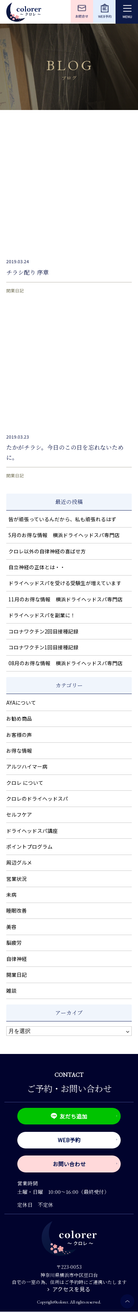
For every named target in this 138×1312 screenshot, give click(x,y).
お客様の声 (19, 734)
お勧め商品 (19, 718)
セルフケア (19, 814)
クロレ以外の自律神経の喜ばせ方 (47, 551)
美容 (11, 926)
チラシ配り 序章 (27, 272)
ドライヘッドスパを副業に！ (41, 615)
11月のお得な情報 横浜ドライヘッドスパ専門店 (65, 599)
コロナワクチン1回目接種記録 (43, 647)
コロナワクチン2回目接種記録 (43, 631)
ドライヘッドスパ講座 (32, 830)
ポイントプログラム (29, 846)
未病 (11, 894)
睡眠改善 (16, 910)
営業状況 (16, 878)
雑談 (11, 990)
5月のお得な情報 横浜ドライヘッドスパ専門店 (64, 535)
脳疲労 (14, 942)
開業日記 (15, 290)
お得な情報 (19, 750)
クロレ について (24, 782)
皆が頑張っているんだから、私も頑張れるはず (62, 519)
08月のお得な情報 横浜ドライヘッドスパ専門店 (65, 663)
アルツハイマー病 (26, 766)
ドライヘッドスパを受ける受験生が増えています (64, 583)
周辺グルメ (19, 862)
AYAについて (21, 702)
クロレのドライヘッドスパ (37, 798)
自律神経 (16, 958)
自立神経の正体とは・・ (36, 567)
